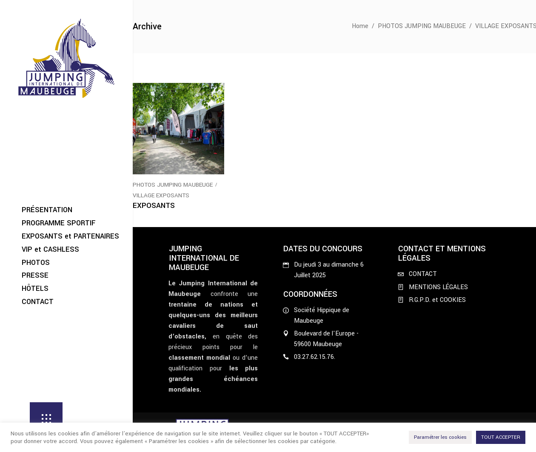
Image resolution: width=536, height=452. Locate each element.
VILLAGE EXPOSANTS (161, 195)
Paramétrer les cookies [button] (440, 437)
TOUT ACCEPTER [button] (500, 437)
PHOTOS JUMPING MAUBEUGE (422, 26)
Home (360, 26)
